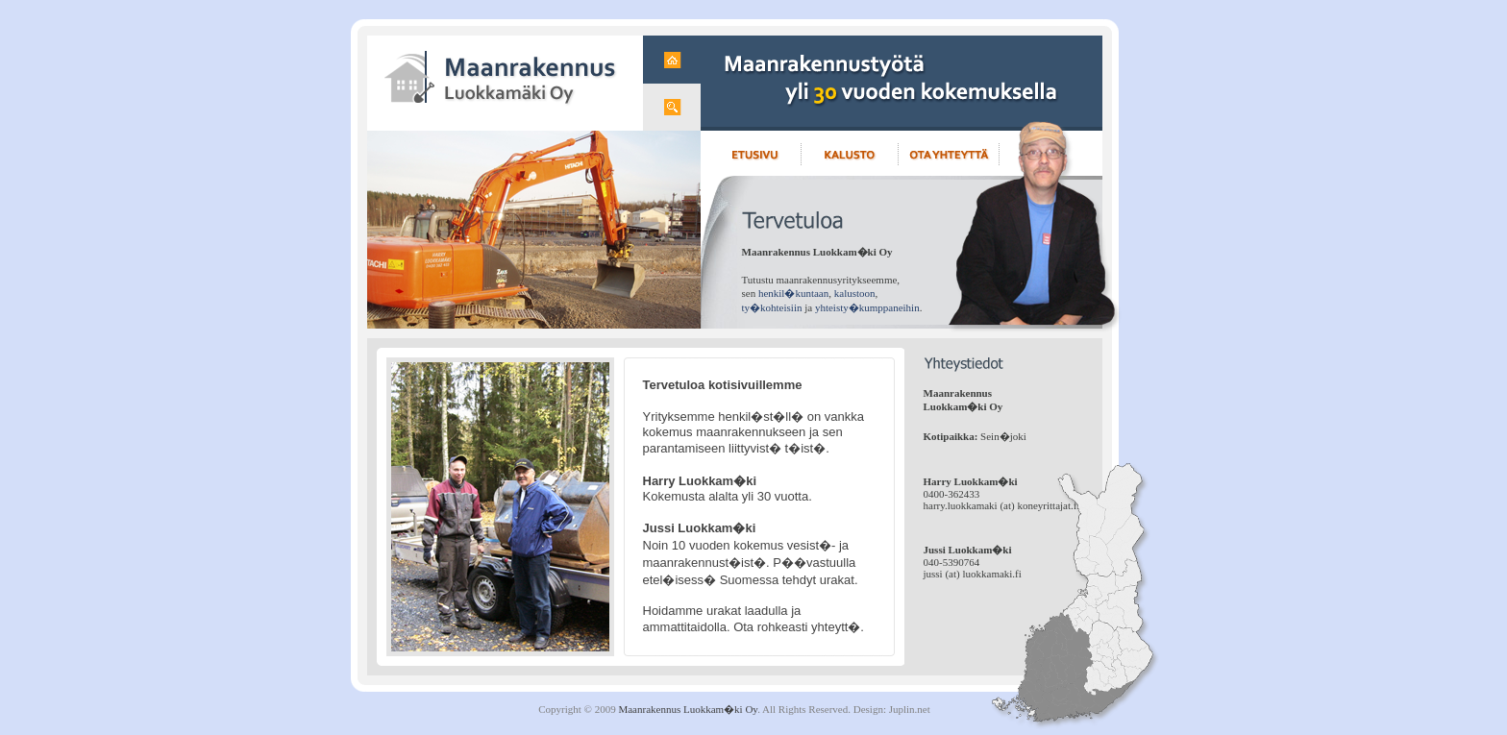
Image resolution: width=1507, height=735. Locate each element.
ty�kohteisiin (772, 307)
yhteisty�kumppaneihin (867, 307)
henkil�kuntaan (793, 293)
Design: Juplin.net (891, 709)
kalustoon (855, 293)
